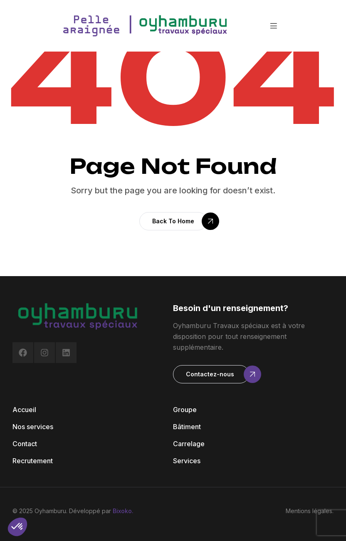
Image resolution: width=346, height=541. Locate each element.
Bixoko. (123, 510)
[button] (173, 221)
